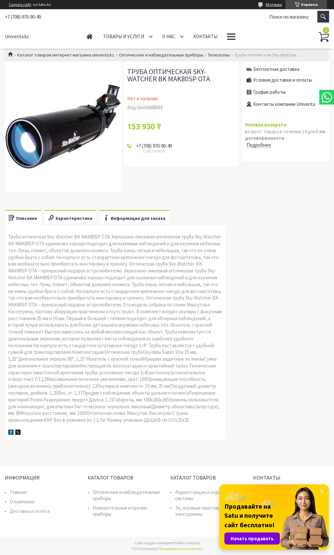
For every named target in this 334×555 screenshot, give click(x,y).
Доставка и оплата (30, 511)
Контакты (205, 36)
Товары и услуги (123, 36)
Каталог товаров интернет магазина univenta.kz (65, 55)
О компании (22, 501)
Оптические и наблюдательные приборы (161, 55)
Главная (90, 36)
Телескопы (219, 55)
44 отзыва (274, 4)
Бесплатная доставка (276, 69)
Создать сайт (20, 4)
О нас (168, 36)
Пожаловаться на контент (180, 548)
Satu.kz (193, 542)
